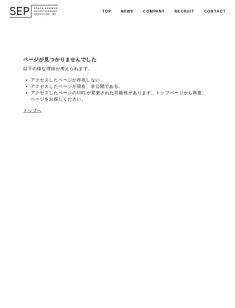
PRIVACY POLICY (87, 291)
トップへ (32, 110)
